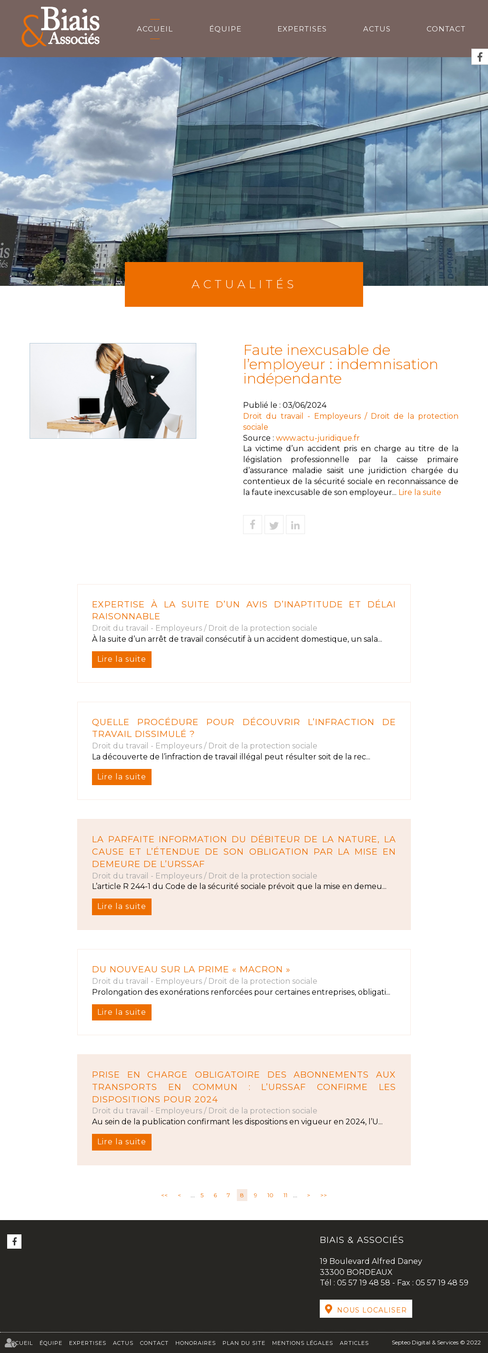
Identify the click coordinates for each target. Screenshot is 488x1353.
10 (270, 1195)
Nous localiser (372, 1310)
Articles (354, 1343)
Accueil (155, 28)
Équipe (225, 28)
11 (285, 1195)
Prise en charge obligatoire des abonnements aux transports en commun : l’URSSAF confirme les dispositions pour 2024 (244, 1087)
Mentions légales (302, 1343)
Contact (446, 28)
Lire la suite (121, 659)
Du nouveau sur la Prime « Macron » (191, 969)
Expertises (302, 28)
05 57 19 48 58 (364, 1282)
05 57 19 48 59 (442, 1282)
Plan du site (244, 1343)
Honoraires (195, 1343)
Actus (377, 28)
